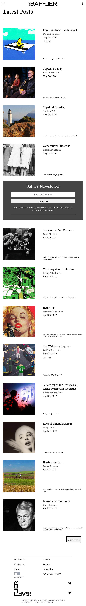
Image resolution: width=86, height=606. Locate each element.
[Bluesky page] (70, 583)
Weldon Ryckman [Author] (51, 350)
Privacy (46, 564)
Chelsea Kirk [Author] (49, 111)
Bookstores (19, 564)
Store (16, 568)
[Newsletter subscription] (43, 201)
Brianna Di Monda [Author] (52, 149)
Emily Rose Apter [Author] (51, 72)
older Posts (73, 539)
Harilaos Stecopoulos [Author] (53, 311)
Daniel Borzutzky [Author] (51, 33)
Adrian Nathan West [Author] (53, 392)
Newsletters (20, 559)
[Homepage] (43, 3)
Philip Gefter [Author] (49, 427)
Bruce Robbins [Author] (50, 504)
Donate (46, 559)
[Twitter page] (70, 593)
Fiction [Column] (47, 41)
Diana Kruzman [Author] (50, 466)
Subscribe (48, 568)
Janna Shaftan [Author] (50, 234)
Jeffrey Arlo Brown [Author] (52, 272)
